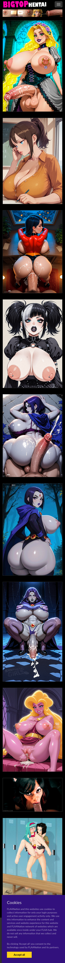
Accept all (19, 954)
